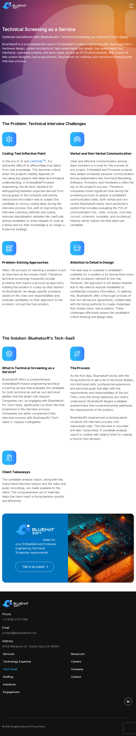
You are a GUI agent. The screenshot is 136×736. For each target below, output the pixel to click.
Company (77, 669)
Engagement (11, 692)
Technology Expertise (17, 661)
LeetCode (38, 161)
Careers (76, 661)
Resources (77, 654)
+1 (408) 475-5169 (15, 619)
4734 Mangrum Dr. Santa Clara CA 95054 (30, 646)
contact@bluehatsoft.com (19, 633)
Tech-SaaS (10, 669)
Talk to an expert (33, 566)
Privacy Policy (37, 726)
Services (8, 654)
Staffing (8, 676)
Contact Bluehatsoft (28, 540)
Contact (76, 676)
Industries (9, 684)
